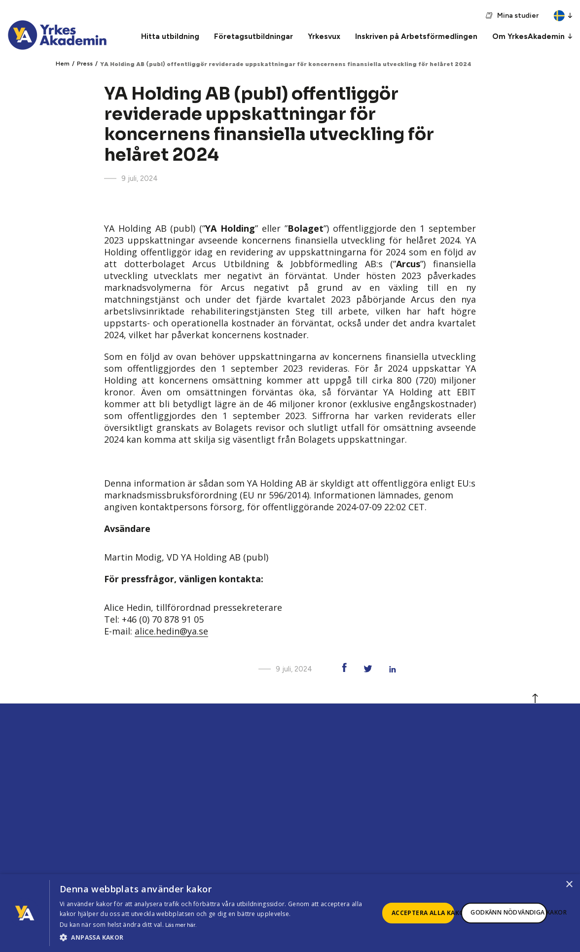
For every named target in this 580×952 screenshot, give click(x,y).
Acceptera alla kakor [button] (423, 913)
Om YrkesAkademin (528, 36)
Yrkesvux (324, 36)
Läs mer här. (181, 924)
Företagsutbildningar (253, 36)
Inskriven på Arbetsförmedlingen (416, 36)
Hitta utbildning (170, 36)
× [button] (569, 884)
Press (85, 63)
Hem (63, 63)
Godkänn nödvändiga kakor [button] (509, 912)
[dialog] (290, 913)
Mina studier (518, 15)
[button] (219, 938)
